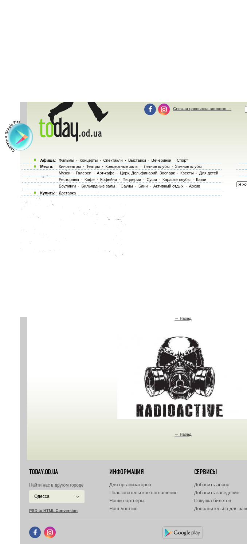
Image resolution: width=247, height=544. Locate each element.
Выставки (137, 160)
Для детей (208, 173)
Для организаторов (130, 484)
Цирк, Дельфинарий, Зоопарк (147, 173)
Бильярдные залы (98, 186)
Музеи (64, 173)
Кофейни (108, 179)
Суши (151, 179)
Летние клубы (157, 166)
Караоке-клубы (176, 179)
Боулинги (67, 186)
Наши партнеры (126, 500)
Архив (194, 186)
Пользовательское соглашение (143, 492)
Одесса (41, 496)
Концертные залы (121, 166)
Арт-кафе (105, 173)
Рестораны (69, 179)
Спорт (182, 160)
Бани (143, 186)
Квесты (187, 173)
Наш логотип (123, 508)
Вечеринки (161, 160)
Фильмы (66, 160)
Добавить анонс (211, 484)
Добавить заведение (216, 492)
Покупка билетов (212, 500)
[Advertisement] (133, 254)
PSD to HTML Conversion (53, 510)
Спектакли (113, 160)
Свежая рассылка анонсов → (202, 108)
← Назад (183, 318)
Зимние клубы (188, 166)
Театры (93, 166)
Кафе (90, 179)
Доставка (67, 193)
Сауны (127, 186)
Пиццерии (131, 179)
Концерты (88, 160)
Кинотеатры (70, 166)
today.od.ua (43, 472)
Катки (201, 179)
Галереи (83, 173)
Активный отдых (168, 186)
